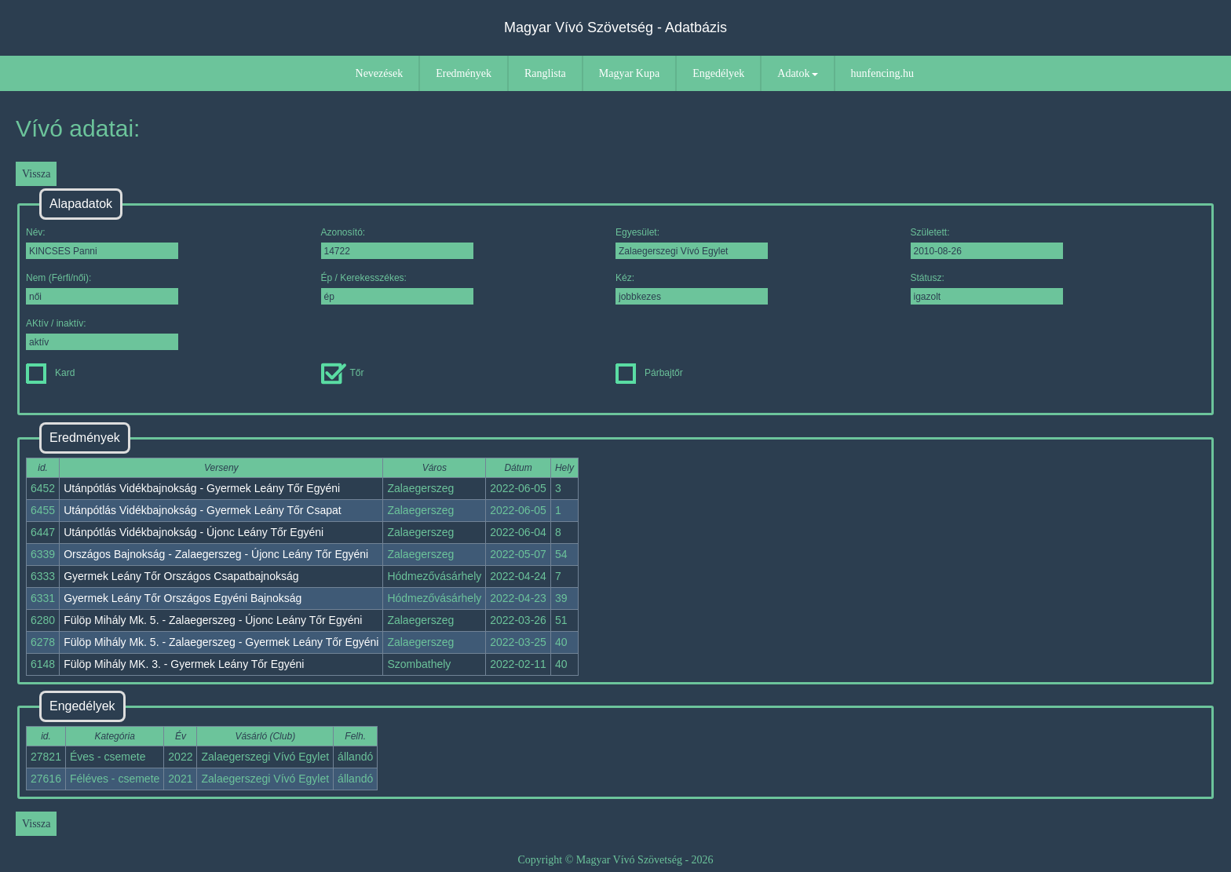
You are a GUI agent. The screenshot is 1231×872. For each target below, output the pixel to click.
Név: (102, 243)
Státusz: (987, 288)
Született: (987, 243)
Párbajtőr (649, 372)
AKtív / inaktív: (102, 334)
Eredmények (463, 73)
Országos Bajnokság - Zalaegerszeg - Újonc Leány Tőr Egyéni (216, 554)
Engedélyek (718, 73)
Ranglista (545, 73)
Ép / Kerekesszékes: (397, 288)
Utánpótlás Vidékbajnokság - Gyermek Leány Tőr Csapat (203, 510)
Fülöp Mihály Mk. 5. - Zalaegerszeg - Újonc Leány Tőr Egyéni (213, 620)
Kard (50, 372)
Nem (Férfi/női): (102, 288)
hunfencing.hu (882, 73)
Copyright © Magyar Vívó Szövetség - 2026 (615, 860)
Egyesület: (692, 243)
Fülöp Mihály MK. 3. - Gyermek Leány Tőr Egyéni (184, 664)
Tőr (342, 372)
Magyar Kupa (629, 73)
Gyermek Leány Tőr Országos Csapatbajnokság (181, 576)
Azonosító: (397, 243)
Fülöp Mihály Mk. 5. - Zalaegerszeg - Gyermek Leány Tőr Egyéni (221, 642)
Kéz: (692, 288)
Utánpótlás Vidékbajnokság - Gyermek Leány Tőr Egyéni (202, 488)
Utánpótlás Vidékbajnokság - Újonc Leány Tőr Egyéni (193, 532)
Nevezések (380, 73)
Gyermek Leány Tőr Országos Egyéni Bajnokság (182, 598)
